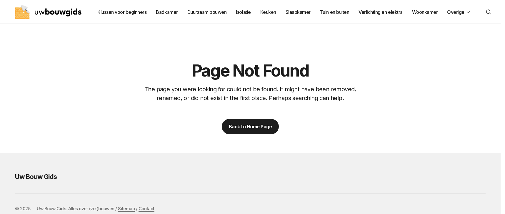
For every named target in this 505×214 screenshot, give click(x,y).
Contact (146, 208)
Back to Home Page (250, 127)
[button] (488, 12)
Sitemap (126, 208)
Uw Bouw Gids (36, 176)
